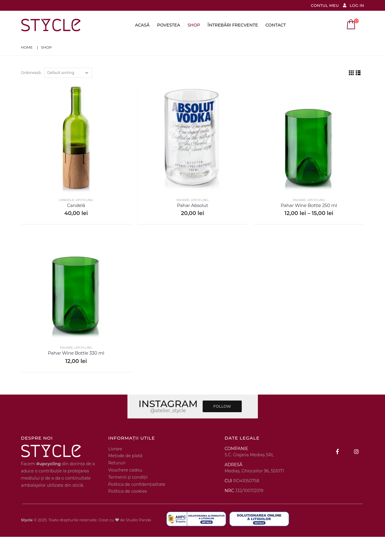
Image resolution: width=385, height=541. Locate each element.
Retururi (117, 463)
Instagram (356, 451)
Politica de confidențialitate (137, 484)
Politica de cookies (127, 491)
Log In (353, 5)
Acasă (142, 25)
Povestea (168, 25)
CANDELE (66, 200)
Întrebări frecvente (232, 25)
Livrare (115, 449)
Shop (193, 25)
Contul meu (325, 5)
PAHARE (182, 200)
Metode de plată (125, 455)
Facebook (337, 451)
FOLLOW (222, 406)
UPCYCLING (84, 200)
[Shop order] (68, 73)
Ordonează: (31, 72)
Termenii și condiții (128, 477)
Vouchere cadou (125, 470)
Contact (275, 25)
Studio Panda (138, 520)
